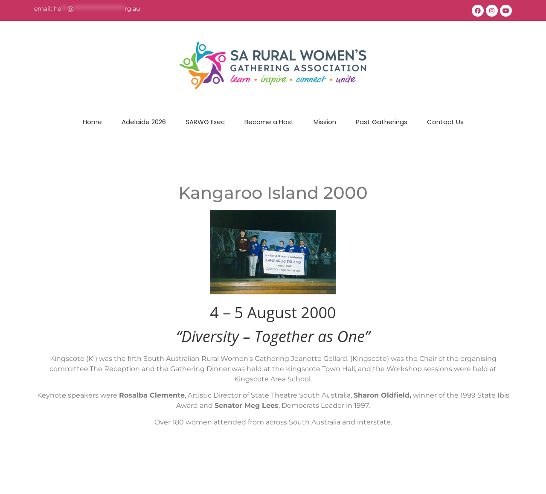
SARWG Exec (205, 121)
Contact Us (445, 121)
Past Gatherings (381, 121)
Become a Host (269, 121)
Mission (325, 121)
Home (92, 121)
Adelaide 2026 (144, 121)
